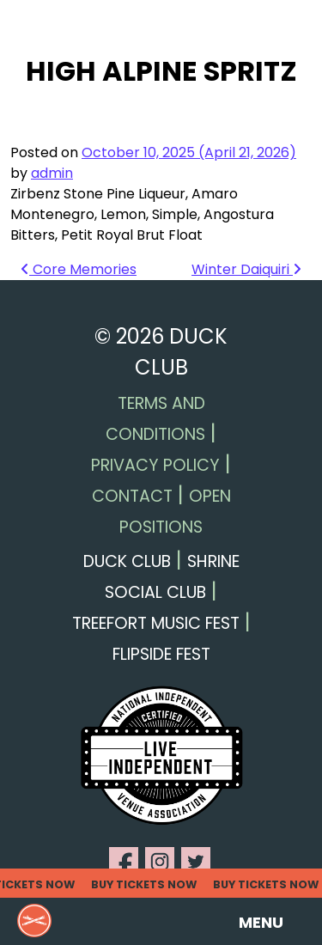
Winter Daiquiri (246, 269)
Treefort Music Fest (156, 623)
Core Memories (79, 269)
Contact (132, 496)
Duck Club (127, 561)
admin (52, 173)
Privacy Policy (155, 465)
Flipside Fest (161, 654)
